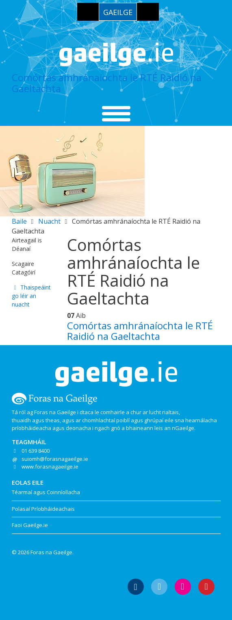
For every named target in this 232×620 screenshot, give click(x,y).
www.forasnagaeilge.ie (50, 466)
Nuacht (49, 221)
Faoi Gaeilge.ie (30, 525)
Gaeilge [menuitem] (117, 12)
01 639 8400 (36, 450)
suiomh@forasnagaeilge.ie (55, 458)
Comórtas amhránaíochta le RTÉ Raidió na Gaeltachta (107, 83)
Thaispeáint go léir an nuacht (31, 295)
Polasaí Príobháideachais (43, 508)
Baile (19, 221)
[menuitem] (118, 12)
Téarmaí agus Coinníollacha (46, 492)
